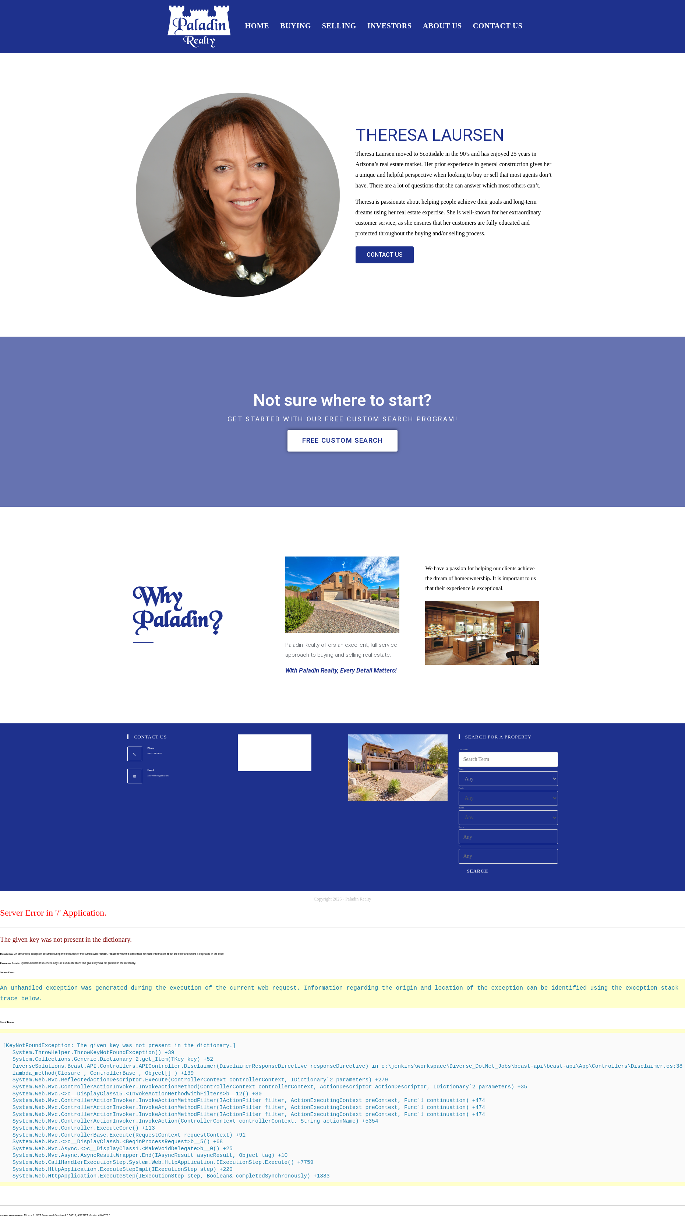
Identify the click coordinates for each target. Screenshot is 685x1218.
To (460, 846)
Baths (462, 808)
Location (463, 749)
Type (461, 769)
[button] (385, 254)
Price (461, 827)
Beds (461, 788)
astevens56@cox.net (158, 775)
